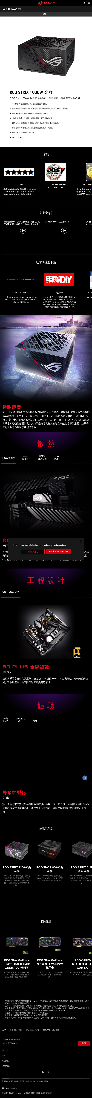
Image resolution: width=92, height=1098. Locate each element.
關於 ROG (5, 1050)
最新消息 (5, 1061)
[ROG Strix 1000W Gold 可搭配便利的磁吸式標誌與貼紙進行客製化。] (46, 759)
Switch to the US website (58, 552)
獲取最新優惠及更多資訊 (11, 1039)
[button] (3, 3)
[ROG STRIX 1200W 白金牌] (16, 855)
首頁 (3, 1055)
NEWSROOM (6, 1066)
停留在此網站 (32, 552)
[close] (81, 541)
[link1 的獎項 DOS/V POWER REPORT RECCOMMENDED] (56, 177)
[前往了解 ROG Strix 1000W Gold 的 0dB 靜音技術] (56, 459)
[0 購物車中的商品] (88, 3)
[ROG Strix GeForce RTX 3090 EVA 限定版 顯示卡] (49, 949)
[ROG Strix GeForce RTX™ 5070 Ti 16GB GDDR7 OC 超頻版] (16, 949)
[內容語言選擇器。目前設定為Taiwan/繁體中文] (9, 1088)
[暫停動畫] (84, 777)
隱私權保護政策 (8, 1093)
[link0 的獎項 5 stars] (19, 179)
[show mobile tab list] (46, 14)
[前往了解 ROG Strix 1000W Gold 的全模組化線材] (20, 721)
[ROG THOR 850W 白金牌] (49, 855)
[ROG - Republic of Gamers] (46, 3)
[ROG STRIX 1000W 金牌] (51, 1030)
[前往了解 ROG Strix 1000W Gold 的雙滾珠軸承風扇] (42, 459)
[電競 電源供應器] (16, 1030)
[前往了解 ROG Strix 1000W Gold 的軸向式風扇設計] (26, 459)
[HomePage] (4, 1030)
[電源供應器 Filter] (32, 1030)
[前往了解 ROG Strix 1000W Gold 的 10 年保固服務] (35, 721)
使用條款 (18, 1094)
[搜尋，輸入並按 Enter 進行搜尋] (83, 3)
